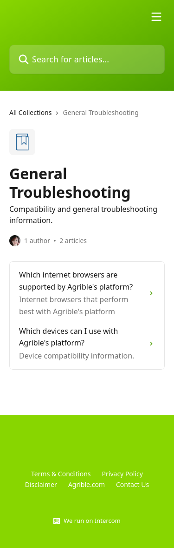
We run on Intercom (92, 520)
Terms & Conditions (61, 473)
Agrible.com (86, 484)
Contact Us (132, 484)
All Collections (30, 112)
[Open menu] (156, 16)
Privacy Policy (122, 473)
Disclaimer (41, 484)
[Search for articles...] (87, 59)
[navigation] (87, 116)
